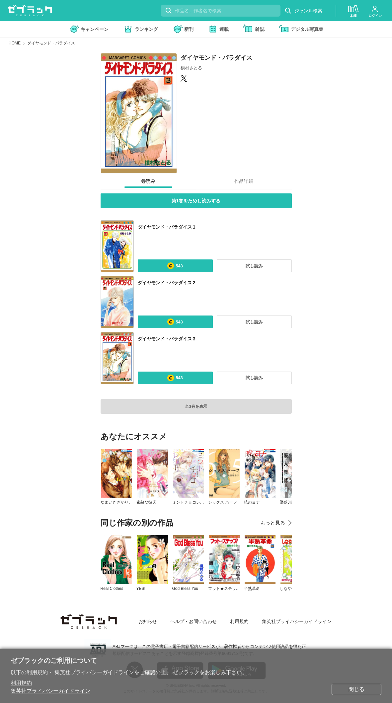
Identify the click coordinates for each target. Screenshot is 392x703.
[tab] (148, 181)
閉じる (356, 689)
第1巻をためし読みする (196, 200)
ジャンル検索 (303, 11)
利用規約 (21, 683)
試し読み (254, 265)
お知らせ (147, 621)
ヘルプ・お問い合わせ (193, 621)
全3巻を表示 (196, 406)
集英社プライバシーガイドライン (50, 691)
